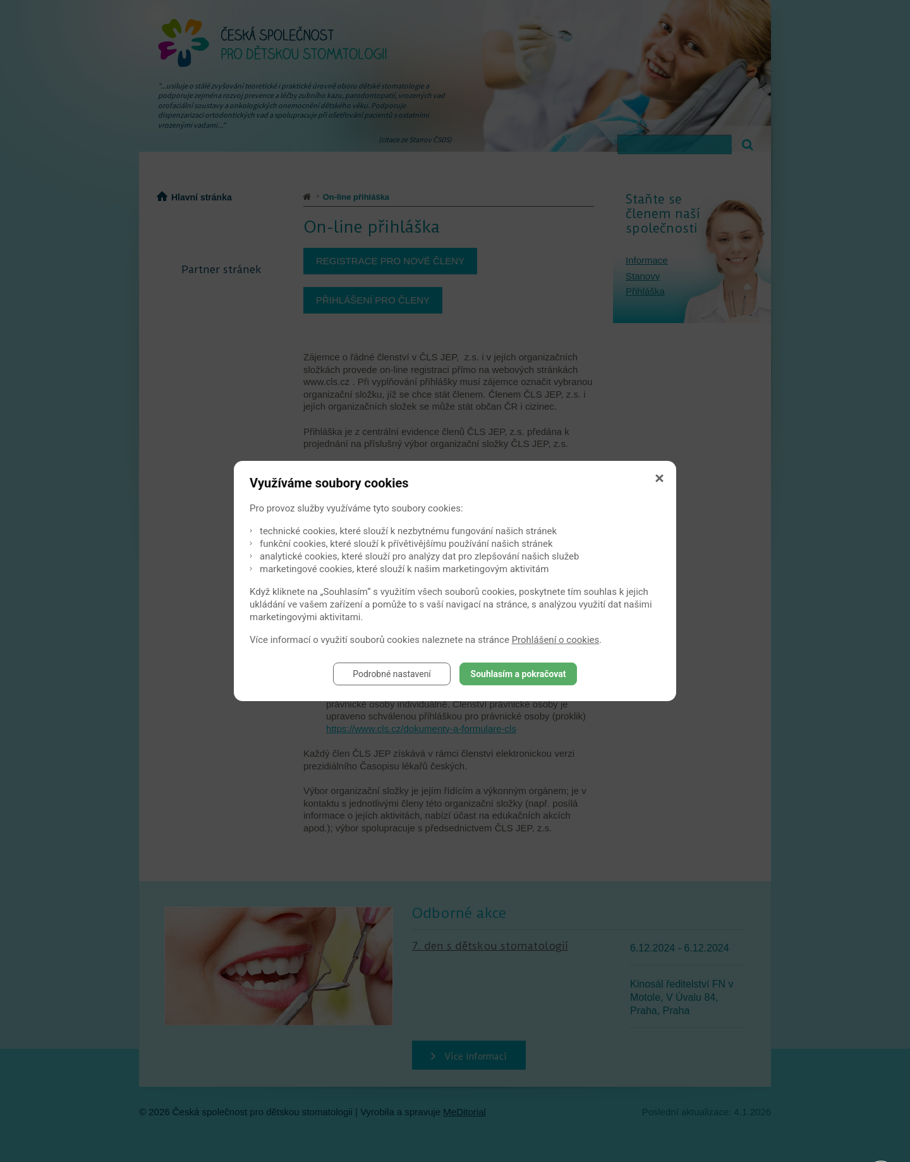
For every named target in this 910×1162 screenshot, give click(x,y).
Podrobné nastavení (392, 674)
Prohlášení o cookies (556, 639)
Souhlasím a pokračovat (518, 674)
